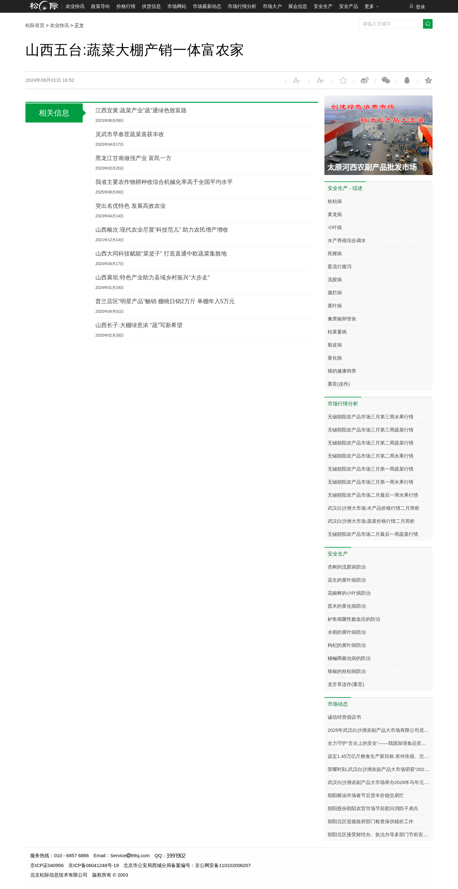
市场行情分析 (242, 6)
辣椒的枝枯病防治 (347, 671)
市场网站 (176, 6)
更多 (371, 6)
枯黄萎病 (337, 331)
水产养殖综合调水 (347, 240)
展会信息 (297, 6)
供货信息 (151, 6)
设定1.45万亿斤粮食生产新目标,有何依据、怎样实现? (384, 756)
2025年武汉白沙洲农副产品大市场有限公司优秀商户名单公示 (392, 730)
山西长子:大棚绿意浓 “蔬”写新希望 (139, 325)
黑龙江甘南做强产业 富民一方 (133, 158)
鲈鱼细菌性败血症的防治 (354, 619)
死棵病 (335, 253)
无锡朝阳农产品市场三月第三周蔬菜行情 (370, 429)
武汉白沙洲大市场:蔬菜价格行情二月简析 (371, 521)
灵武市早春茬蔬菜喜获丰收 (129, 134)
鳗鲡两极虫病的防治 (349, 658)
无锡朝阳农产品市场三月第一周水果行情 (370, 482)
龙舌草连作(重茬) (346, 684)
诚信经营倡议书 (344, 717)
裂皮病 (335, 344)
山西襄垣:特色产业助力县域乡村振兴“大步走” (152, 277)
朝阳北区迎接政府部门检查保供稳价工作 (370, 821)
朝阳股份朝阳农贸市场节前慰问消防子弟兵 (373, 808)
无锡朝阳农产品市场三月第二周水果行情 (370, 455)
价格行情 (125, 6)
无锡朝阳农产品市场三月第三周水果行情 (370, 416)
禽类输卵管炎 (342, 318)
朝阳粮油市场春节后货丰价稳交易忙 (366, 795)
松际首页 (35, 25)
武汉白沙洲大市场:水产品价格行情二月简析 (374, 508)
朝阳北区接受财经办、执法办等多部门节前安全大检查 (385, 834)
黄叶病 (335, 305)
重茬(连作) (339, 384)
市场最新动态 (207, 6)
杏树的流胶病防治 (347, 567)
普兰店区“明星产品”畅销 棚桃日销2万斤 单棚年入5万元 (165, 301)
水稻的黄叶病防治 (347, 632)
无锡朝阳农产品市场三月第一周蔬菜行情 (370, 469)
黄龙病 (335, 214)
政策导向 (100, 6)
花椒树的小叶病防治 (349, 593)
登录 (416, 7)
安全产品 (348, 6)
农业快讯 (75, 6)
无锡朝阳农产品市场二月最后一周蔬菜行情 (373, 534)
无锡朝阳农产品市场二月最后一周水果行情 (373, 495)
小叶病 (335, 227)
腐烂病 (335, 292)
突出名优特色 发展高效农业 (130, 206)
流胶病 (335, 279)
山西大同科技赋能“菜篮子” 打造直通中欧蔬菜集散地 (161, 253)
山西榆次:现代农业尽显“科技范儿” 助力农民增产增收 (161, 230)
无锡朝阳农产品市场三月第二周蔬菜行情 (370, 442)
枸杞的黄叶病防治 (347, 645)
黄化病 (335, 357)
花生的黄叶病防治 (347, 580)
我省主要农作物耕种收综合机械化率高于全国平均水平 (164, 182)
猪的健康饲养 (342, 371)
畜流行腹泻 (339, 266)
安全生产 (323, 6)
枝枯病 (335, 201)
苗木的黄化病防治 (347, 606)
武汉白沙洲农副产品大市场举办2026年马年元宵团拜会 (385, 782)
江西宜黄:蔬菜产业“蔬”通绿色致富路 (141, 110)
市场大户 (272, 6)
